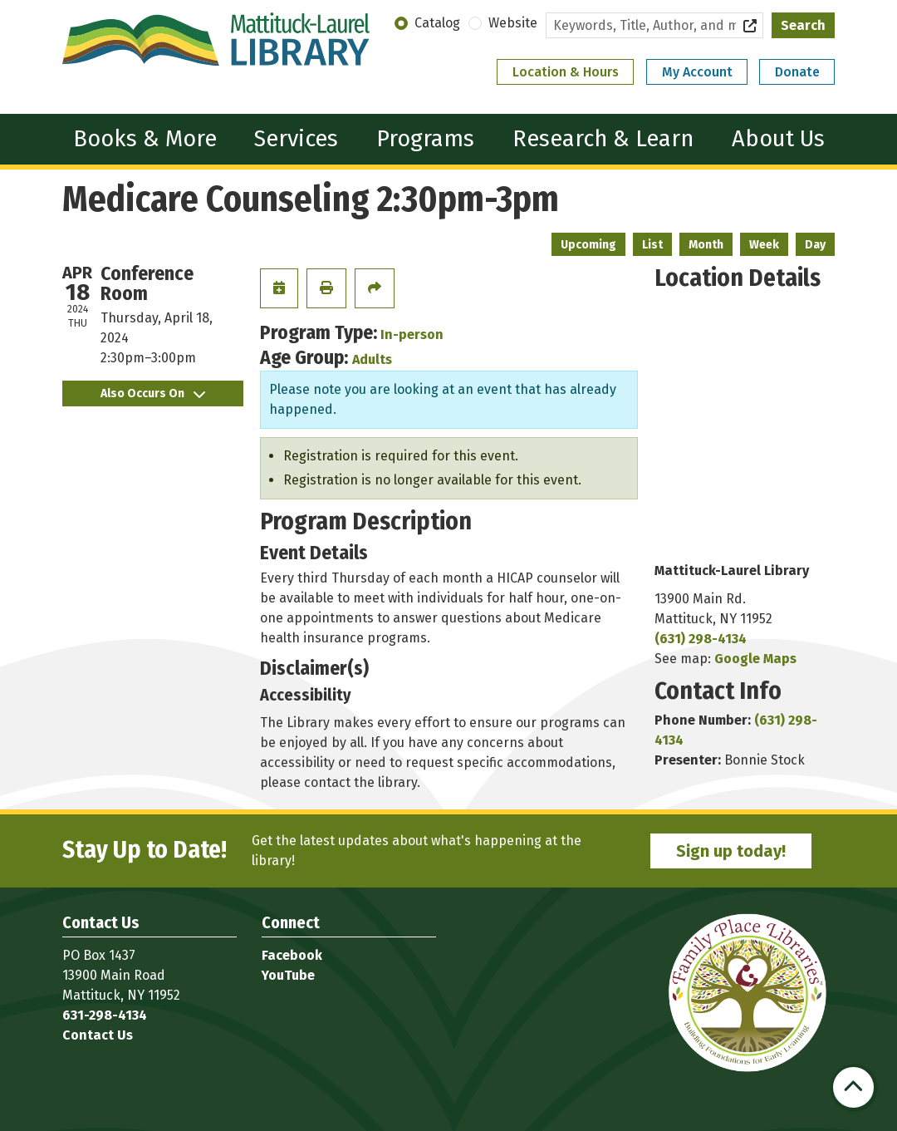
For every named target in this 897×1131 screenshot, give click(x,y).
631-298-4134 (104, 1015)
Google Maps (755, 658)
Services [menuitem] (296, 138)
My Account (697, 72)
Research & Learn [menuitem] (603, 138)
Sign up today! (731, 851)
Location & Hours (565, 72)
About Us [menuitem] (778, 138)
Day (815, 245)
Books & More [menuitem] (145, 138)
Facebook (292, 955)
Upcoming (588, 245)
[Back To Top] (853, 1087)
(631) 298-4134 (700, 639)
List (652, 245)
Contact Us (97, 1035)
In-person (412, 334)
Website (512, 23)
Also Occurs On (152, 393)
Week (764, 245)
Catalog (437, 23)
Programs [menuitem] (425, 138)
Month (706, 245)
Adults (372, 359)
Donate (797, 72)
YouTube (288, 975)
